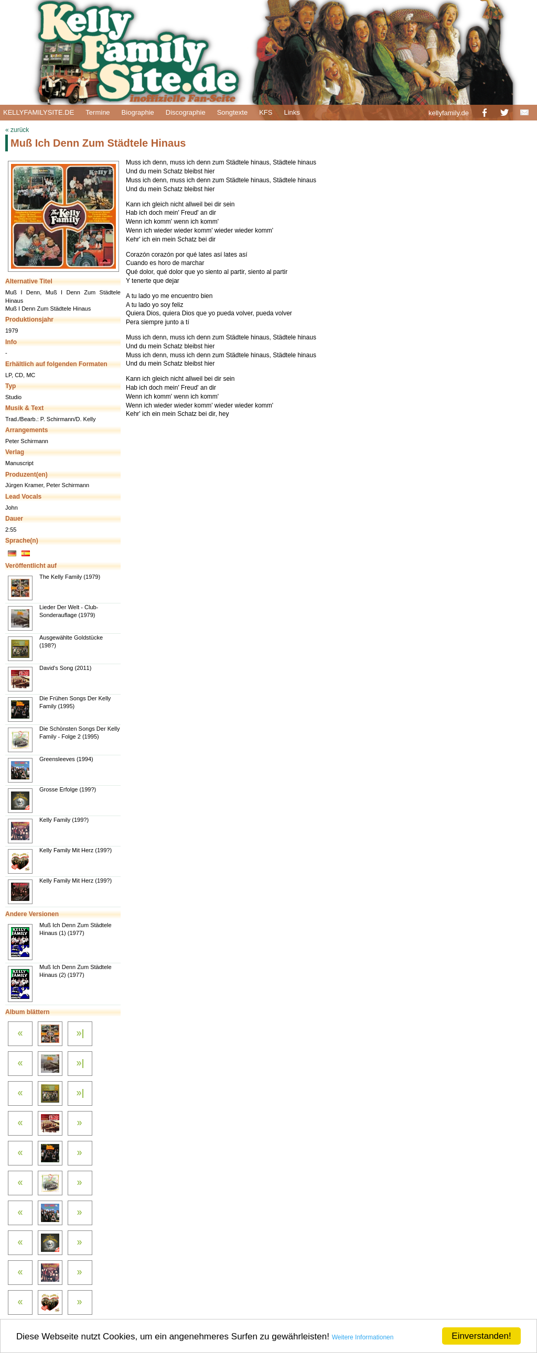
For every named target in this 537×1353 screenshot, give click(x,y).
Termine (97, 112)
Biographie (138, 112)
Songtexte (232, 112)
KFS (265, 112)
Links (291, 112)
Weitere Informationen (363, 1337)
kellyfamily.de (448, 113)
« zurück (17, 130)
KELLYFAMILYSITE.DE (38, 112)
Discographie (186, 112)
